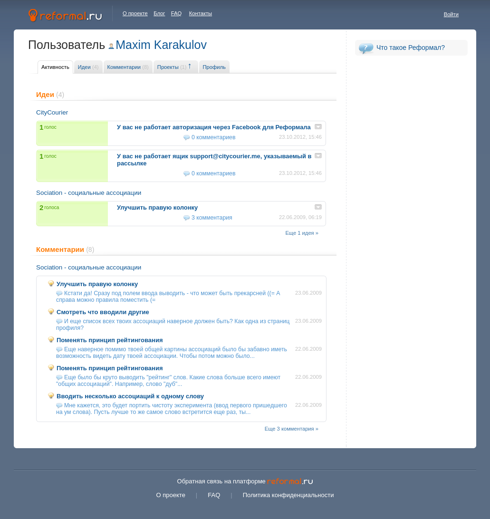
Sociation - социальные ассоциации (88, 192)
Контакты (200, 13)
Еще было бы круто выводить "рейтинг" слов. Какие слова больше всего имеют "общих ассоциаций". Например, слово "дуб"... (168, 380)
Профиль (214, 67)
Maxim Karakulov (161, 44)
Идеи (88, 67)
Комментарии (128, 67)
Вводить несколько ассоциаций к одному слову (130, 396)
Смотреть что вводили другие (103, 312)
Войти (451, 14)
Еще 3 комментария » (291, 429)
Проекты (172, 67)
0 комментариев (213, 137)
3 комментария (212, 217)
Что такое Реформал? (410, 47)
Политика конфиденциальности (288, 495)
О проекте (135, 13)
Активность (55, 67)
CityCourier (52, 112)
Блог (159, 13)
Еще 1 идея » (301, 233)
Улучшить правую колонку (97, 284)
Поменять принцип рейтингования (110, 340)
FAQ (176, 13)
